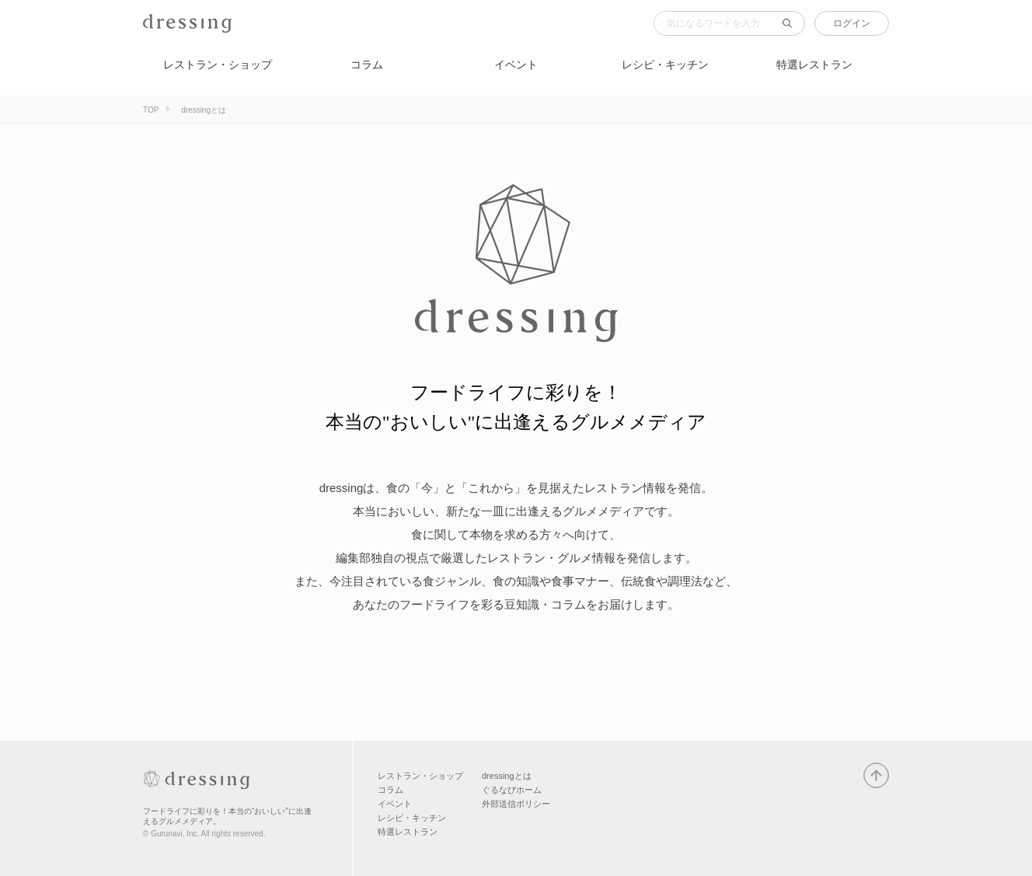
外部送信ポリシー (516, 803)
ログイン (851, 23)
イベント (516, 64)
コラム (366, 64)
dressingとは (507, 775)
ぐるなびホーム (512, 789)
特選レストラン (814, 64)
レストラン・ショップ (217, 64)
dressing (166, 32)
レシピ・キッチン (665, 64)
